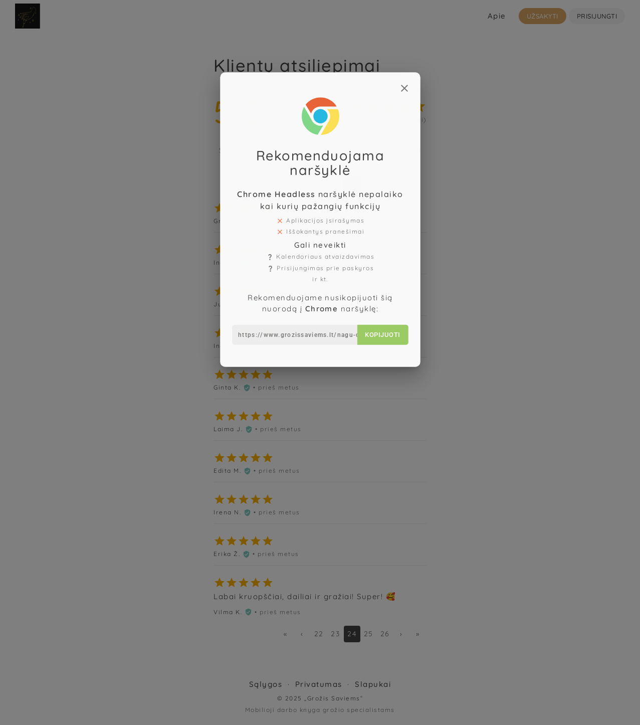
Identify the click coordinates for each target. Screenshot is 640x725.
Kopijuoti (379, 316)
